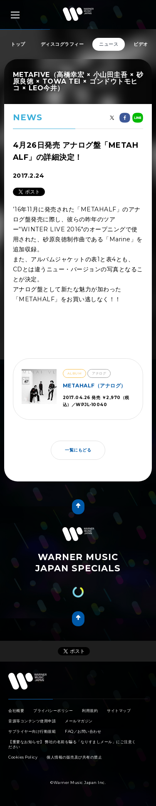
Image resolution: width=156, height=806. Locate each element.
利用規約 (90, 710)
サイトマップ (119, 710)
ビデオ (141, 44)
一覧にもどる (78, 450)
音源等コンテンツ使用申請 (32, 721)
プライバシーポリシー (53, 710)
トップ (18, 44)
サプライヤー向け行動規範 (32, 731)
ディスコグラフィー (62, 44)
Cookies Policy (22, 757)
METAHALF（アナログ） (94, 385)
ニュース (108, 44)
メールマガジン (79, 721)
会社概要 (16, 710)
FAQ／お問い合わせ (83, 731)
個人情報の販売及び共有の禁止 (74, 757)
